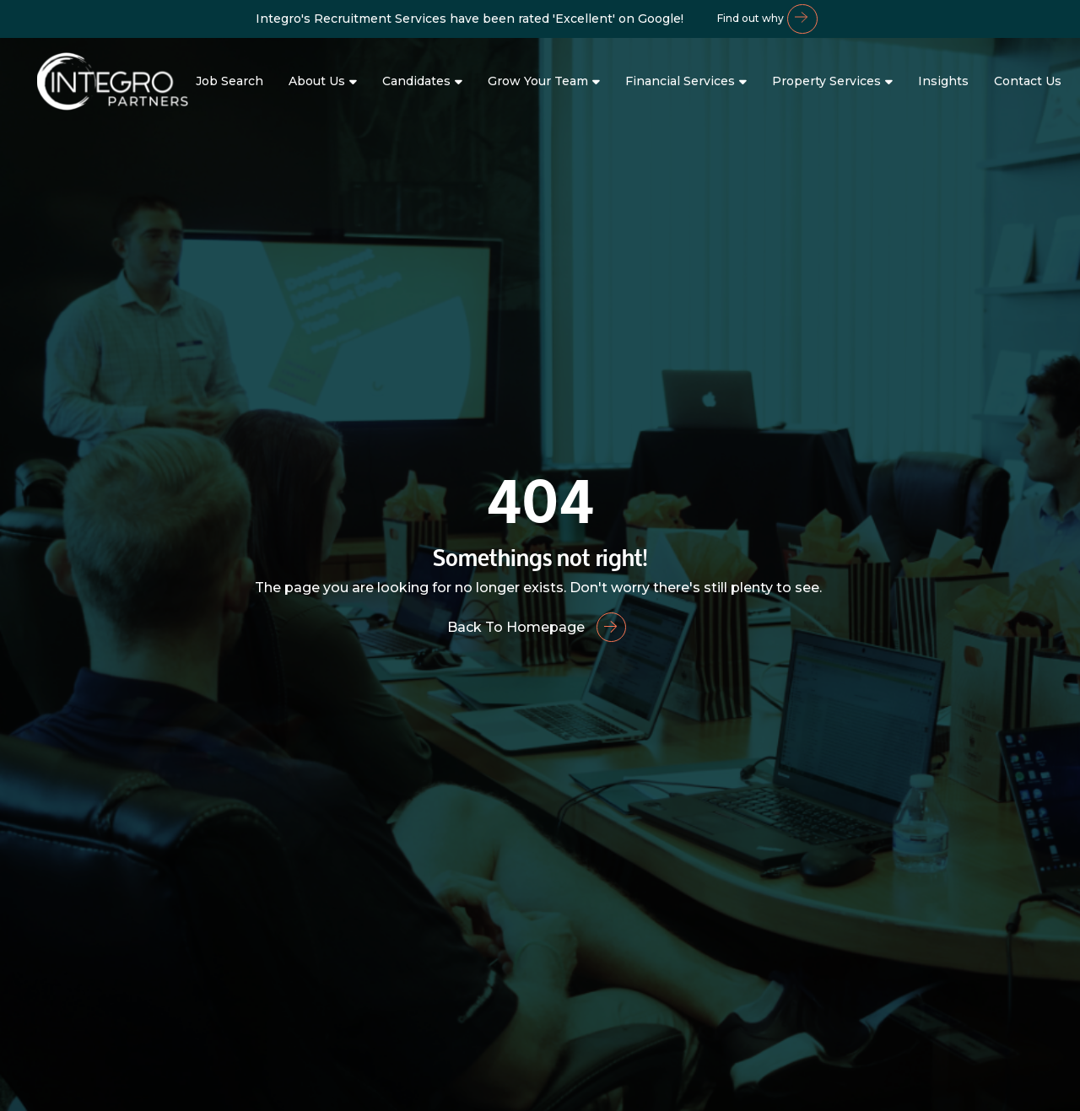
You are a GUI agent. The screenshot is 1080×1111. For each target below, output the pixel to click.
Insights (943, 81)
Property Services (826, 81)
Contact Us (1027, 81)
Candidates (416, 81)
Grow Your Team (538, 81)
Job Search (229, 81)
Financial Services (680, 81)
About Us (317, 81)
